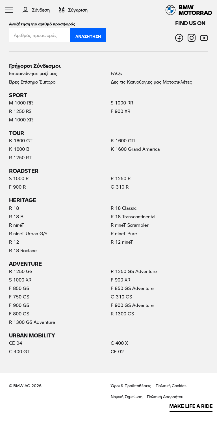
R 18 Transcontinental (133, 216)
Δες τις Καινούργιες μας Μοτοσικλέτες (151, 81)
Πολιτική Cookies (171, 386)
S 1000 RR (122, 102)
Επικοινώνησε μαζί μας (33, 73)
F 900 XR (120, 111)
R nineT (16, 225)
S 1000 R (19, 178)
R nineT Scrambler (130, 225)
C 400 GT (19, 351)
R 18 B (16, 216)
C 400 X (119, 343)
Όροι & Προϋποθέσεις (131, 386)
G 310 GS (121, 296)
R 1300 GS (122, 313)
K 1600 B (19, 149)
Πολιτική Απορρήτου (165, 397)
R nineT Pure (124, 233)
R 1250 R (121, 178)
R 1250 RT (20, 157)
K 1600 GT (20, 140)
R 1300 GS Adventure (32, 322)
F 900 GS (19, 305)
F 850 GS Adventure (132, 288)
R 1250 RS (20, 111)
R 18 (14, 208)
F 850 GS (19, 288)
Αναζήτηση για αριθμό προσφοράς (42, 22)
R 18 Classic (123, 208)
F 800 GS (19, 313)
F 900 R (17, 187)
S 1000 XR (20, 279)
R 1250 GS (20, 271)
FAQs (116, 73)
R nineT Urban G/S (28, 233)
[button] (9, 10)
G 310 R (120, 187)
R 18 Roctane (23, 250)
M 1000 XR (21, 119)
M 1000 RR (21, 102)
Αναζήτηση (88, 35)
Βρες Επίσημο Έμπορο (32, 81)
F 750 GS (19, 296)
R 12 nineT (122, 242)
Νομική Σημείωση (126, 397)
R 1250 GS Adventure (134, 271)
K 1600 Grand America (135, 149)
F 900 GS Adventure (132, 305)
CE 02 (117, 351)
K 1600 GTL (124, 140)
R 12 (14, 242)
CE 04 (15, 343)
